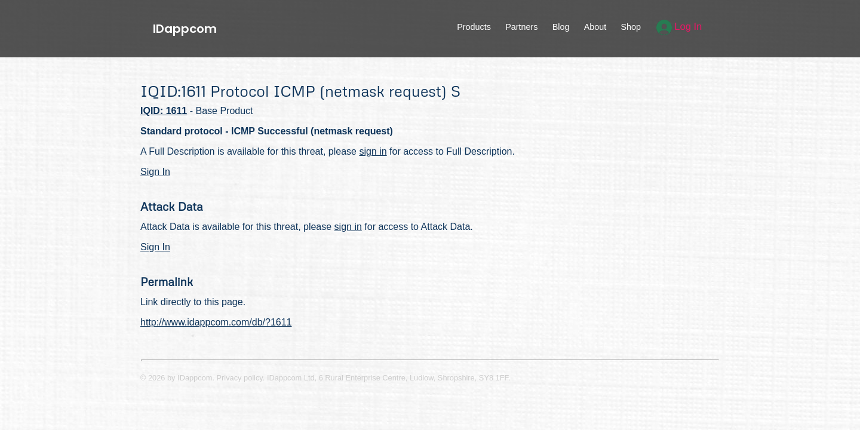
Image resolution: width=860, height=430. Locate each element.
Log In (679, 26)
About (595, 27)
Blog (561, 27)
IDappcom (185, 28)
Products (474, 27)
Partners (521, 27)
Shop (631, 27)
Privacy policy (240, 377)
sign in (372, 151)
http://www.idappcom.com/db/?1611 (215, 322)
